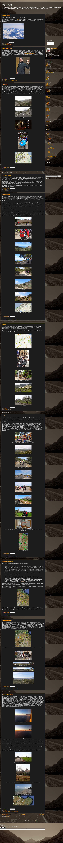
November (49, 138)
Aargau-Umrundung (49, 63)
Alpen (47, 65)
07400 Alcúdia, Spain (8, 190)
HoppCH (47, 83)
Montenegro (48, 98)
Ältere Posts (41, 814)
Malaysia (47, 95)
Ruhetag (4, 324)
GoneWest (47, 82)
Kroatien (47, 89)
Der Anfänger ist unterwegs (7, 561)
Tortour (47, 116)
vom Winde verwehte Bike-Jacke (29, 53)
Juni (48, 142)
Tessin (47, 114)
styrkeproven (48, 110)
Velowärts (7, 4)
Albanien (47, 64)
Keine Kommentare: (6, 78)
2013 (48, 134)
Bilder (18, 19)
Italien (47, 84)
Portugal (47, 103)
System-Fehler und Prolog (7, 694)
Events (47, 78)
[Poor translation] (4, 827)
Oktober (49, 139)
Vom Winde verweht (6, 175)
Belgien (47, 70)
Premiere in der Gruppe (7, 620)
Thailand (47, 115)
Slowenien (47, 109)
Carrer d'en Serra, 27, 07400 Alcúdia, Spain (11, 80)
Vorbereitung (48, 121)
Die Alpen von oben (6, 15)
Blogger (36, 820)
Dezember (49, 137)
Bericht (47, 71)
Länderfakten (48, 90)
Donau (47, 76)
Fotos (5, 43)
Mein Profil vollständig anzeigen (50, 57)
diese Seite (23, 581)
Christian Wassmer (55, 48)
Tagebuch (47, 111)
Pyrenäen (47, 104)
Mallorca (6, 79)
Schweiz (47, 108)
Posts (48, 42)
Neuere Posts (5, 814)
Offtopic (8, 43)
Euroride (47, 77)
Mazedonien (48, 97)
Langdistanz (48, 91)
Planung (47, 102)
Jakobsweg (48, 85)
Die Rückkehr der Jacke (7, 48)
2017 (48, 129)
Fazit (47, 79)
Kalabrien (47, 86)
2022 (48, 125)
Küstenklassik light (6, 194)
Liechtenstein (48, 92)
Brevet (47, 73)
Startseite (23, 814)
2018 (48, 128)
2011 (48, 159)
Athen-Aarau (48, 66)
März (49, 143)
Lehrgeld (4, 415)
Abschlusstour (5, 84)
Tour (47, 117)
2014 (48, 133)
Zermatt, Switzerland (8, 44)
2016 (48, 130)
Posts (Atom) (8, 816)
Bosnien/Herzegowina (49, 72)
